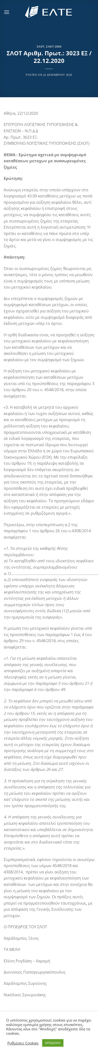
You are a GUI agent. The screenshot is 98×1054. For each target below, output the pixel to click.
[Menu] (7, 12)
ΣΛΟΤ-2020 (53, 46)
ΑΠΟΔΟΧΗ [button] (53, 1043)
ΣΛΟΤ (40, 46)
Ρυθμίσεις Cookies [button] (22, 1043)
